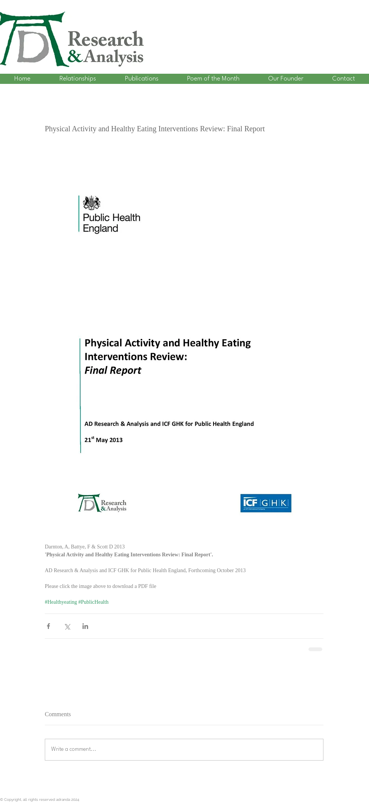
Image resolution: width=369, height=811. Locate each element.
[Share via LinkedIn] (85, 626)
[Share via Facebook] (48, 626)
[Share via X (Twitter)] (66, 626)
